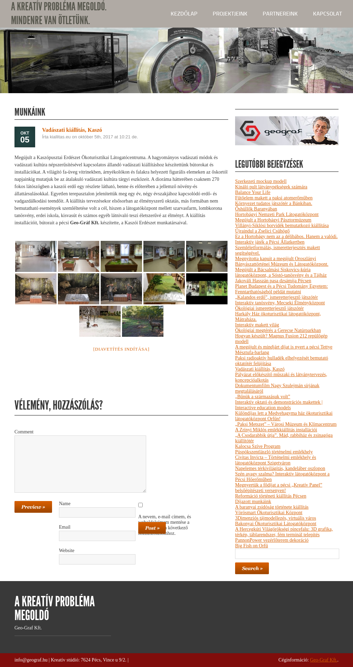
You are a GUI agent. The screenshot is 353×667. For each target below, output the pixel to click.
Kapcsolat (327, 13)
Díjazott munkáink (253, 501)
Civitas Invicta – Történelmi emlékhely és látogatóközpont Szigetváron (275, 460)
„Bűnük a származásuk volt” (262, 396)
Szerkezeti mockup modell (260, 181)
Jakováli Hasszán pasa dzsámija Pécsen (273, 280)
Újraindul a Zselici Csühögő (262, 231)
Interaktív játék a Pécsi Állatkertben (269, 242)
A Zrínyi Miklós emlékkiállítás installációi (276, 429)
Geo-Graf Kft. (323, 660)
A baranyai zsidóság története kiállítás (272, 507)
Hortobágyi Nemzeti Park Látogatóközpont (277, 214)
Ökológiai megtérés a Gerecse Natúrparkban (278, 330)
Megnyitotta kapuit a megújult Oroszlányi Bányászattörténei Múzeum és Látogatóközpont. (282, 261)
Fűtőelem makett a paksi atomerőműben (274, 197)
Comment (23, 431)
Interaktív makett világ (257, 324)
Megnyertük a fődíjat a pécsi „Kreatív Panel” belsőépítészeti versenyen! (278, 487)
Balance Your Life (252, 192)
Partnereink (280, 13)
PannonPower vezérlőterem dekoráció (272, 540)
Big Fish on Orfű (251, 545)
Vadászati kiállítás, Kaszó (259, 369)
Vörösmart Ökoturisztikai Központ (268, 512)
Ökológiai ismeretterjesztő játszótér (269, 308)
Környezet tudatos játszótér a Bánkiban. (273, 203)
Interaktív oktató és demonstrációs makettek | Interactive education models (279, 405)
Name (64, 503)
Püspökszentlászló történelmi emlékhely (274, 451)
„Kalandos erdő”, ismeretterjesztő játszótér (276, 297)
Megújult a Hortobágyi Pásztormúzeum (273, 220)
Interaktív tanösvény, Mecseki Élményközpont (280, 302)
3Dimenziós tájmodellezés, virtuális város (275, 518)
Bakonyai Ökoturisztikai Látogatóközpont (275, 523)
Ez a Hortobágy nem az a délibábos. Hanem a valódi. (286, 236)
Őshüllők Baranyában (256, 209)
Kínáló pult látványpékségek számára (271, 186)
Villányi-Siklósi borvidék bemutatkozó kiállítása (282, 225)
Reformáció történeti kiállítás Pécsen (270, 496)
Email (64, 527)
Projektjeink (230, 13)
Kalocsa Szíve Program (257, 446)
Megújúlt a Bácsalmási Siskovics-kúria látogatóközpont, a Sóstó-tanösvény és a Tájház (281, 272)
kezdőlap (184, 13)
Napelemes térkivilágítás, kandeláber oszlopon (280, 468)
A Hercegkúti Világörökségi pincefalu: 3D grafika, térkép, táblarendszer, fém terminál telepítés (284, 532)
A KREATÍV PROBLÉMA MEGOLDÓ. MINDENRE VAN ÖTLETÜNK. (59, 13)
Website (66, 550)
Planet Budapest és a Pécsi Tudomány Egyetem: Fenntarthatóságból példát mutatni (281, 289)
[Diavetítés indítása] (121, 349)
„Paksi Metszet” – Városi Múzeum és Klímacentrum (285, 424)
